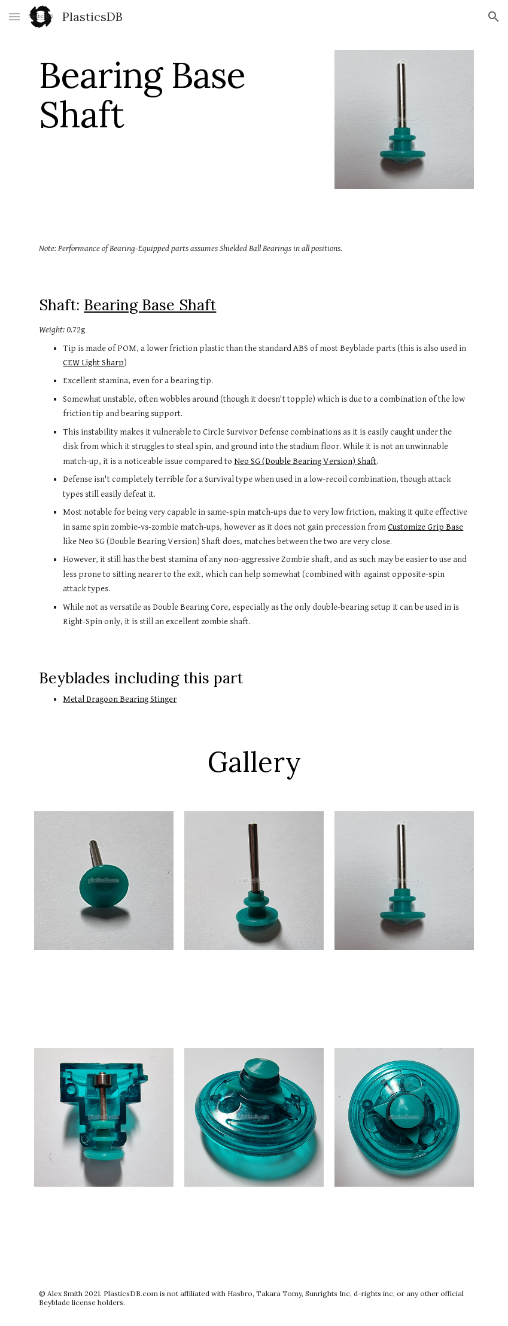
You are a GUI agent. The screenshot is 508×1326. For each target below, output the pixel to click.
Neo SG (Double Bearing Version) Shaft (305, 461)
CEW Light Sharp (93, 363)
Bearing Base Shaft (150, 304)
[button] (14, 16)
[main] (178, 94)
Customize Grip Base (425, 527)
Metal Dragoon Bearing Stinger (120, 699)
